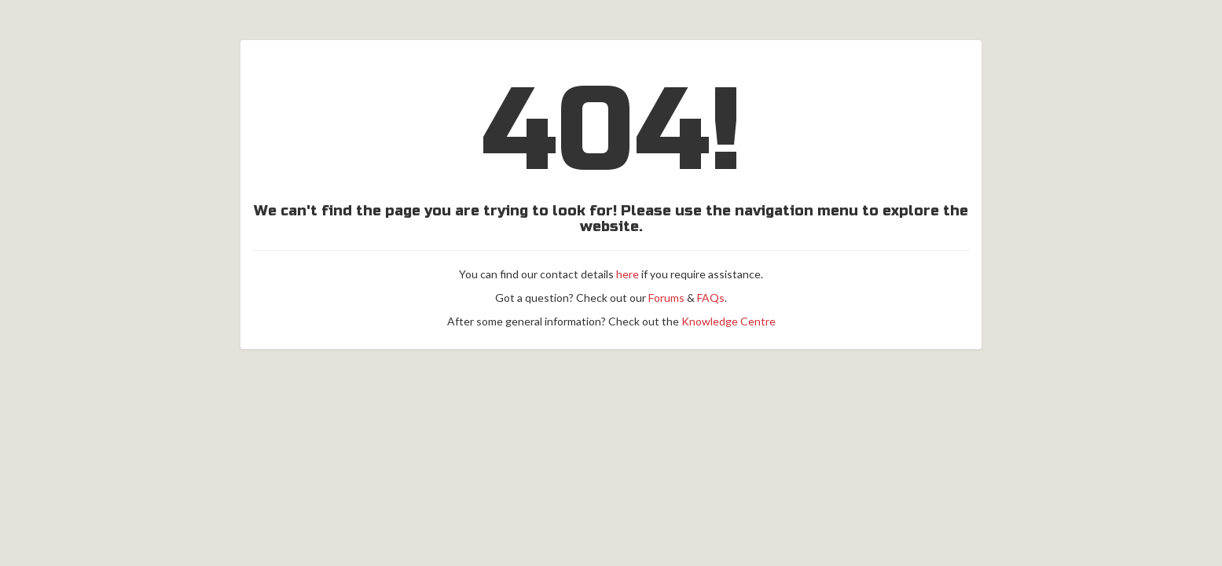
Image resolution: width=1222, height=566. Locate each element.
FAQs (711, 297)
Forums (666, 297)
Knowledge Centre (728, 321)
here (627, 274)
